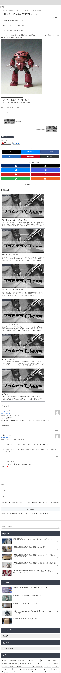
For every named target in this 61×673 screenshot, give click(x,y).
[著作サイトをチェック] (15, 165)
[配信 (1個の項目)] (17, 551)
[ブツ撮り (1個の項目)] (21, 557)
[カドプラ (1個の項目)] (53, 565)
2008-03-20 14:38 (5, 284)
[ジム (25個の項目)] (5, 534)
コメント (5, 337)
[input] (30, 400)
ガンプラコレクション (8, 136)
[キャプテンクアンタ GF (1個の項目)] (29, 551)
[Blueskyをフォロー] (15, 170)
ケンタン (4, 281)
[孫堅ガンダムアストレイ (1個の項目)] (52, 560)
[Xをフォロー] (45, 165)
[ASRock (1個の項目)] (31, 548)
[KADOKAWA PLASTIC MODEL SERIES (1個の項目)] (30, 568)
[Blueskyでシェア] (30, 152)
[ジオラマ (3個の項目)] (55, 542)
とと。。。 (30, 594)
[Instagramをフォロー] (45, 170)
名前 (2, 357)
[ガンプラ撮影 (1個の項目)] (13, 560)
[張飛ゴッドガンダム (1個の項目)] (38, 560)
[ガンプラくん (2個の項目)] (38, 545)
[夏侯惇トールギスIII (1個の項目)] (26, 562)
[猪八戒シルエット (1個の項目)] (53, 562)
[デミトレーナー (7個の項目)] (42, 537)
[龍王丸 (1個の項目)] (38, 554)
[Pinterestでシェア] (30, 156)
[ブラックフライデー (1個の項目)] (52, 548)
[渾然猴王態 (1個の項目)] (8, 565)
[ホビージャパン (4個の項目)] (7, 542)
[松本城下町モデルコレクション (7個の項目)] (28, 537)
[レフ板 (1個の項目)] (5, 560)
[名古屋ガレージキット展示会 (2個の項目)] (10, 548)
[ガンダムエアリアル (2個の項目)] (52, 545)
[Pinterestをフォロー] (45, 174)
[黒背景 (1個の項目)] (28, 557)
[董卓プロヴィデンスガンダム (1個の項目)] (10, 562)
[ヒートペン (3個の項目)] (38, 542)
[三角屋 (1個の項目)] (13, 557)
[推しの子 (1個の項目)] (42, 565)
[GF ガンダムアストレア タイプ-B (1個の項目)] (48, 551)
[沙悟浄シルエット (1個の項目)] (40, 562)
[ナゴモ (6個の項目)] (12, 539)
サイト (3, 369)
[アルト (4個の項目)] (15, 542)
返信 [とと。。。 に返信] (56, 327)
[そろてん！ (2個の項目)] (7, 545)
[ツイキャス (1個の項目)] (7, 551)
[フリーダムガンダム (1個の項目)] (24, 560)
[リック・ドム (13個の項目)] (34, 534)
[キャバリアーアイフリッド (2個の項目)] (22, 545)
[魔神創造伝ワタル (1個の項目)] (28, 554)
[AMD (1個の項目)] (56, 554)
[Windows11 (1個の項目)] (47, 554)
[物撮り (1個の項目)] (56, 557)
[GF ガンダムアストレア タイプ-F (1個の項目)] (11, 554)
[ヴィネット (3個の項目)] (47, 542)
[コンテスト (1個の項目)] (6, 557)
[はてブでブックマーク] (11, 156)
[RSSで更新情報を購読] (45, 178)
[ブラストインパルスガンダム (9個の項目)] (50, 534)
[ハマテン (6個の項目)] (47, 539)
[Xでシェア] (11, 152)
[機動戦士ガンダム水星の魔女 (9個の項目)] (10, 537)
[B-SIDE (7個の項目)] (5, 539)
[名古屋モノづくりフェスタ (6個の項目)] (24, 539)
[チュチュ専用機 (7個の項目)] (54, 537)
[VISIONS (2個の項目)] (23, 548)
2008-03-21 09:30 (5, 307)
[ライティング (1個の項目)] (37, 557)
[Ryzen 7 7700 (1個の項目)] (41, 548)
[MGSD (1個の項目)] (19, 565)
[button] (49, 156)
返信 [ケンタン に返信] (56, 300)
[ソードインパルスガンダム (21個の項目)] (19, 534)
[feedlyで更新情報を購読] (15, 178)
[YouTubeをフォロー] (15, 174)
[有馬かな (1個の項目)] (30, 565)
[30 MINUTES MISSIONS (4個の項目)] (26, 542)
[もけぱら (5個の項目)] (55, 539)
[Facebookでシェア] (49, 152)
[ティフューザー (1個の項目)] (47, 557)
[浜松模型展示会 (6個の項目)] (37, 539)
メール (3, 363)
